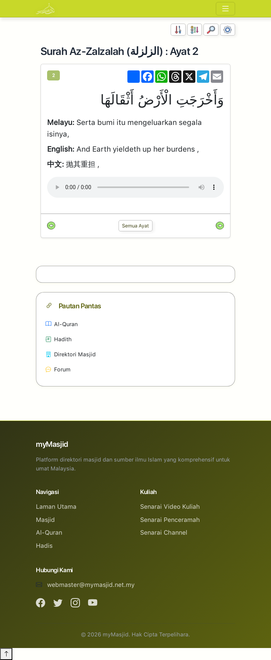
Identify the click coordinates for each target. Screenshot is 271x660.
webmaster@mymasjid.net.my (91, 584)
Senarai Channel (163, 532)
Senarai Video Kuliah (170, 506)
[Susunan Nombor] (178, 30)
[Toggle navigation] (225, 8)
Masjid (45, 519)
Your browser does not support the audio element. (135, 187)
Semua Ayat (135, 226)
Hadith (59, 339)
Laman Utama (56, 506)
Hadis (44, 545)
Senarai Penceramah (170, 519)
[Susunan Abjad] (194, 30)
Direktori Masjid (71, 354)
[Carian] (210, 30)
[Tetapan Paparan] (227, 30)
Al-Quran (62, 324)
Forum (58, 369)
